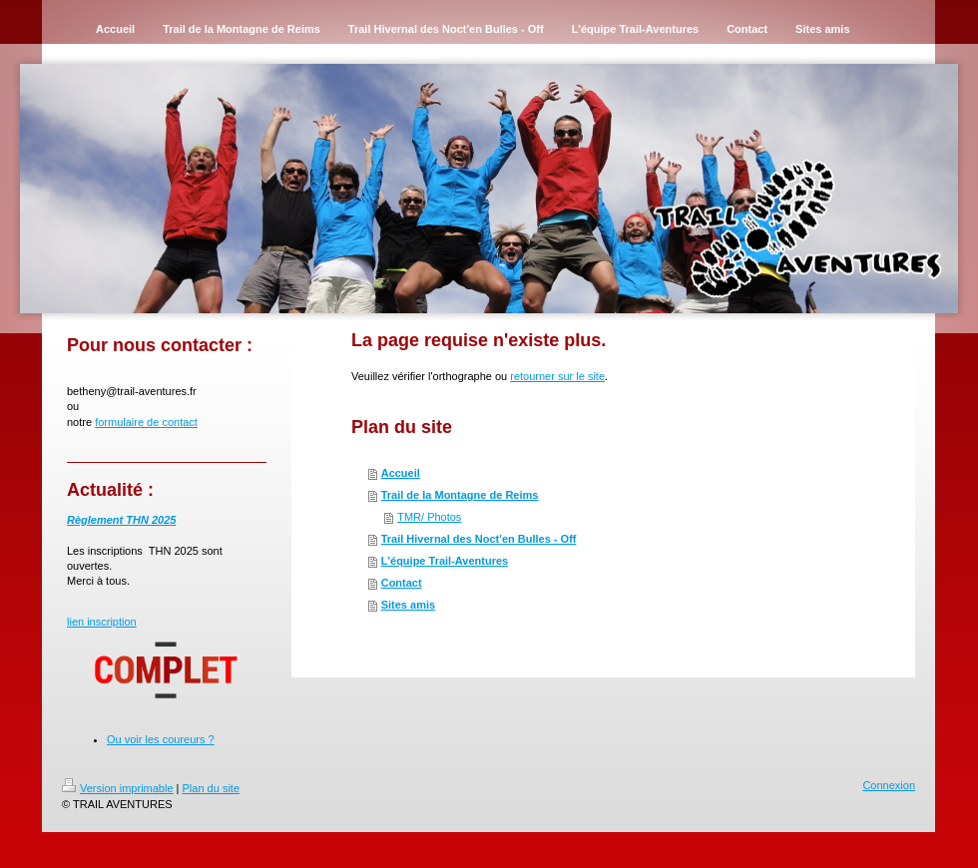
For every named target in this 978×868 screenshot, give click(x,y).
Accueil (400, 473)
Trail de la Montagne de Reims (460, 495)
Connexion (888, 785)
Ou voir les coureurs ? (161, 739)
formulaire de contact (146, 422)
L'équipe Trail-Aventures (445, 561)
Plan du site (211, 788)
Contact (401, 583)
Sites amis (408, 605)
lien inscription (102, 622)
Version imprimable (118, 788)
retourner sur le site (557, 376)
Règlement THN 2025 (121, 520)
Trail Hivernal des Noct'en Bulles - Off (479, 539)
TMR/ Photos (429, 517)
